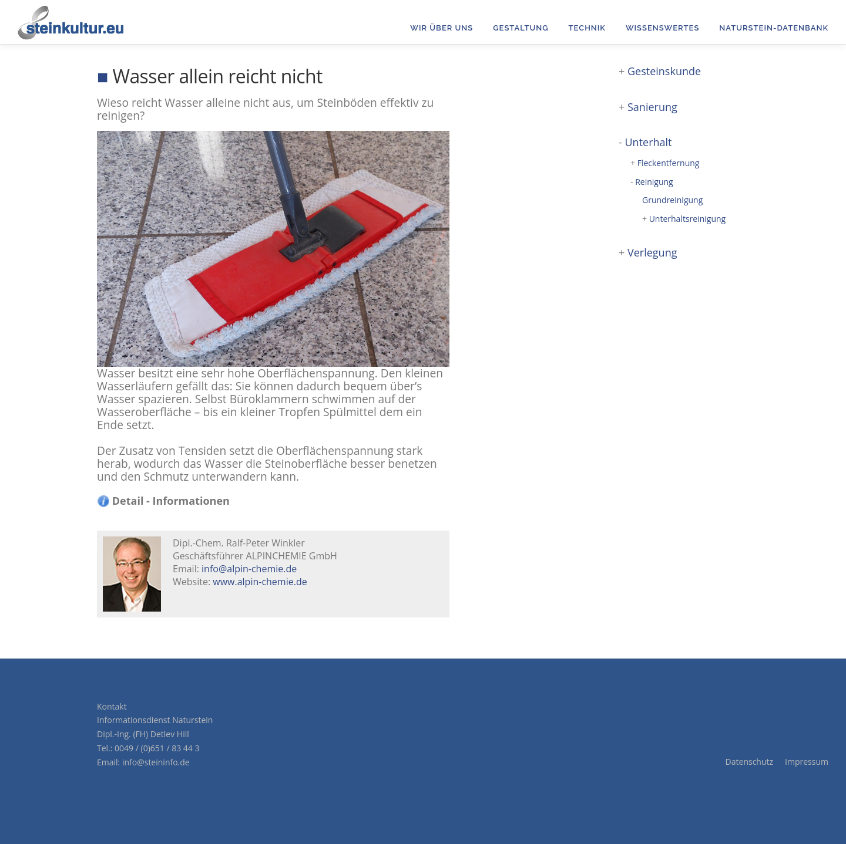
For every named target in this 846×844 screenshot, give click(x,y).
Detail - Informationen (164, 501)
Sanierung (652, 107)
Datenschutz (749, 761)
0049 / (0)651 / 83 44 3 (157, 748)
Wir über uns (441, 27)
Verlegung (652, 252)
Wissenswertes (662, 27)
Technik (587, 27)
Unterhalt (648, 142)
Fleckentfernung (668, 162)
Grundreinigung (672, 199)
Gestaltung (520, 27)
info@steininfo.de (156, 762)
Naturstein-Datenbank (773, 27)
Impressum (806, 761)
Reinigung (654, 181)
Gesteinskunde (664, 71)
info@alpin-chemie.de (249, 568)
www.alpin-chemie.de (260, 581)
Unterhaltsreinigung (687, 218)
